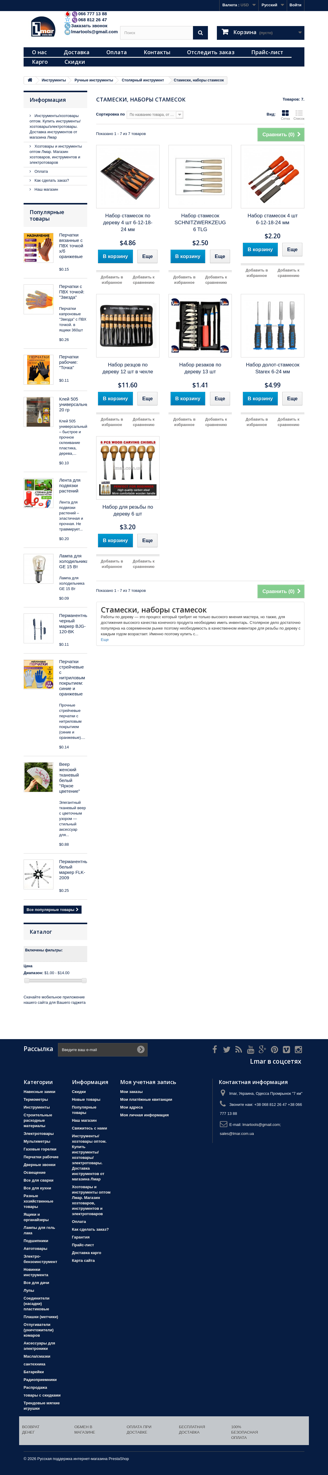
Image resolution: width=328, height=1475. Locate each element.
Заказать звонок (85, 25)
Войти (295, 5)
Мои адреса (131, 1107)
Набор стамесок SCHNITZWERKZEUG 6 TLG (200, 222)
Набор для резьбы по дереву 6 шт (127, 510)
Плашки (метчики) (41, 1317)
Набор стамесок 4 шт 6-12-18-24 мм (273, 219)
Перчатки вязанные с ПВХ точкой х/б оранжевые (71, 245)
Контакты (157, 52)
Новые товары (86, 1099)
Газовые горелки (40, 1149)
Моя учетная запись (148, 1082)
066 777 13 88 (85, 13)
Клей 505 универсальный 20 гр (75, 404)
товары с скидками (42, 1395)
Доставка (77, 52)
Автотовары (35, 1248)
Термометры (36, 1099)
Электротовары (39, 1133)
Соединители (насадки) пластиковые (37, 1303)
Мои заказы (131, 1091)
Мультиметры (37, 1141)
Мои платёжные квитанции (146, 1099)
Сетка (285, 115)
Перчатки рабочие (41, 1157)
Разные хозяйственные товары (38, 1201)
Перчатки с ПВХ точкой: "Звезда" (71, 292)
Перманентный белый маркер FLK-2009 (75, 869)
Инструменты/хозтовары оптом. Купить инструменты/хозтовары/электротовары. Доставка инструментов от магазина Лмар (55, 126)
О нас (39, 52)
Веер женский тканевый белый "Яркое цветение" (69, 778)
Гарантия (81, 1237)
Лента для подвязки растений (69, 485)
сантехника (34, 1364)
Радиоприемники (40, 1379)
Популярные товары (47, 215)
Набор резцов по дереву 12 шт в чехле (127, 368)
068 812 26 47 (85, 19)
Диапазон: (33, 973)
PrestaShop (119, 1458)
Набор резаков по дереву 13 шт (200, 368)
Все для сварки (38, 1180)
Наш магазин (45, 189)
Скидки (75, 61)
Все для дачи (36, 1282)
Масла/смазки (37, 1356)
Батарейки (34, 1372)
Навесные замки (39, 1091)
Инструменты (37, 1107)
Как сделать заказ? (51, 180)
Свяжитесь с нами (89, 1128)
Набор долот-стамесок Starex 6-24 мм (272, 368)
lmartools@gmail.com (91, 31)
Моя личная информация (144, 1115)
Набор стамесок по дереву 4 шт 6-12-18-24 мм (127, 222)
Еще (105, 639)
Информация (48, 99)
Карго (40, 61)
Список (298, 115)
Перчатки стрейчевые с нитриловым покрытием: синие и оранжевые (72, 677)
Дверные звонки (40, 1164)
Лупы (29, 1290)
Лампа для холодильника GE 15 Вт (73, 561)
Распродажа (35, 1387)
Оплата (116, 52)
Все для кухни (37, 1188)
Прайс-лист (267, 52)
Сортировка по (110, 114)
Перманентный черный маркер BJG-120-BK (75, 623)
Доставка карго (86, 1252)
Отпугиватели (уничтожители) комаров (38, 1330)
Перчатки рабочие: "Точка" (69, 362)
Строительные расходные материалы (38, 1120)
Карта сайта (83, 1260)
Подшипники (36, 1240)
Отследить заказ (210, 52)
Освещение (35, 1172)
